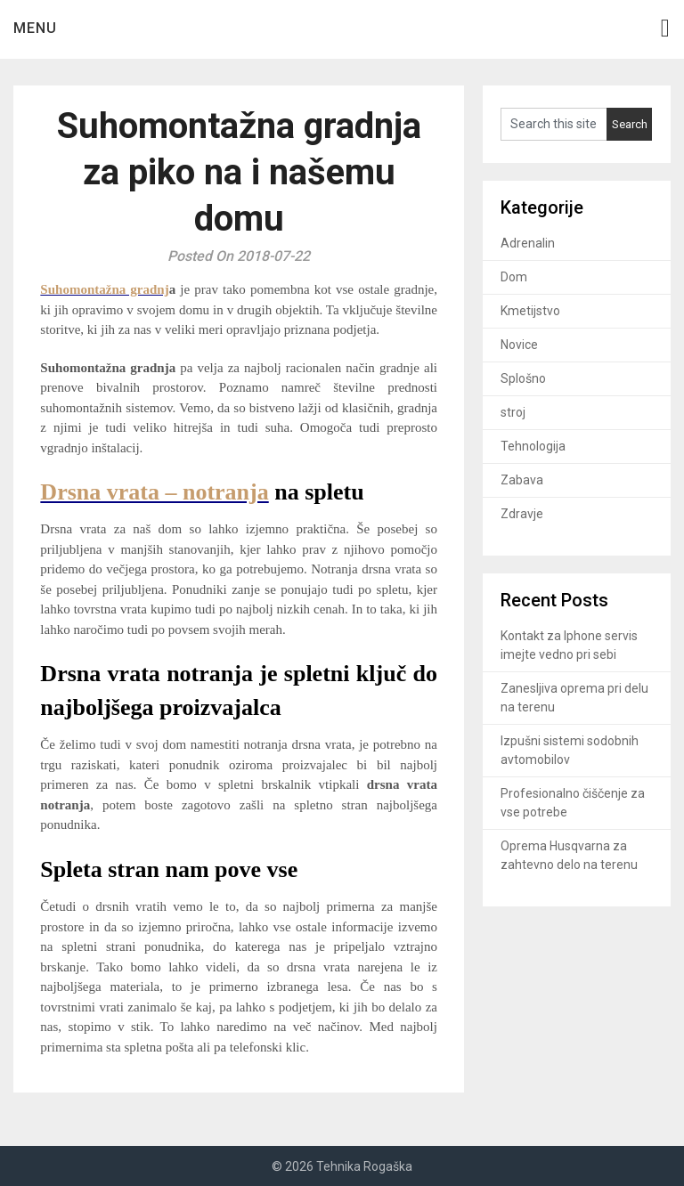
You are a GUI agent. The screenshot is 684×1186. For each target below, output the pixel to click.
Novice (519, 344)
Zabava (522, 480)
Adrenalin (528, 243)
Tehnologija (533, 446)
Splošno (523, 378)
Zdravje (522, 514)
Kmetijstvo (530, 311)
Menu (35, 28)
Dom (514, 277)
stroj (513, 412)
